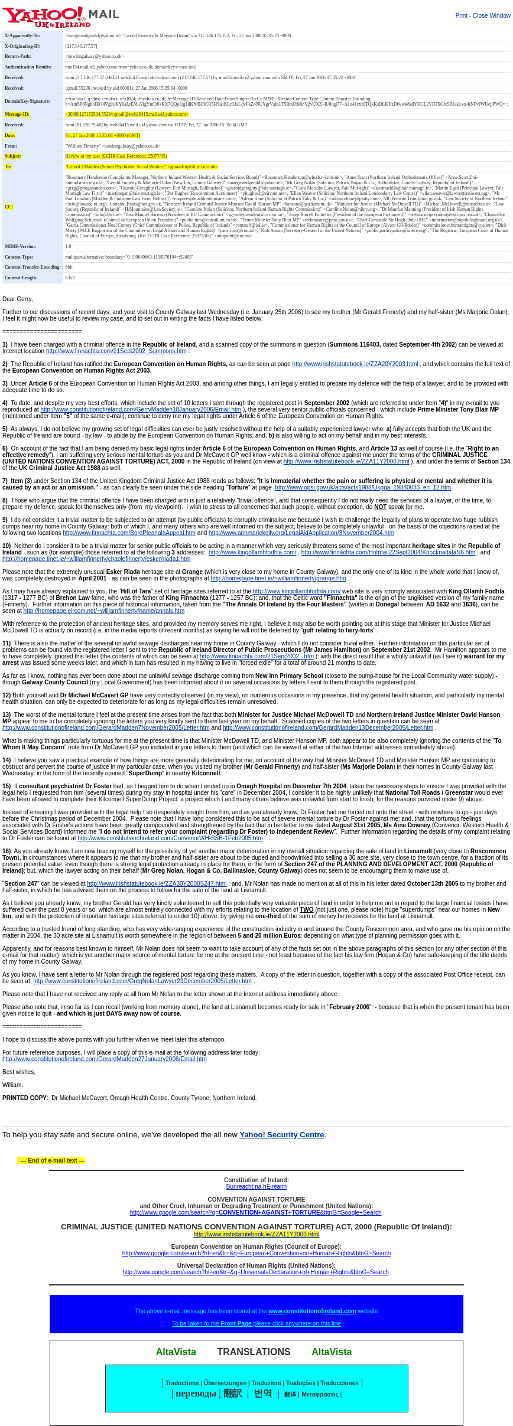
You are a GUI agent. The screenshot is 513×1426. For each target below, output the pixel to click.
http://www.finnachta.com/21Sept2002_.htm (257, 656)
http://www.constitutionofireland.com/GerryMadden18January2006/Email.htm (141, 409)
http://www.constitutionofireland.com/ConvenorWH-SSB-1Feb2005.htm (169, 838)
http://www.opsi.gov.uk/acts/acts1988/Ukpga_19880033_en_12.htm (363, 487)
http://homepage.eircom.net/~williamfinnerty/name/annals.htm (104, 611)
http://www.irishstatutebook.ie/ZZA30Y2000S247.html (156, 883)
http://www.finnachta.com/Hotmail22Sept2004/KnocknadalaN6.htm (388, 552)
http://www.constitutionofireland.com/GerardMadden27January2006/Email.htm (104, 1059)
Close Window (492, 15)
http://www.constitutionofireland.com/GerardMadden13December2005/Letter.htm (328, 728)
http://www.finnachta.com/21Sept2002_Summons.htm (116, 351)
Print (462, 15)
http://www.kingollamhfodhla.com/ (252, 552)
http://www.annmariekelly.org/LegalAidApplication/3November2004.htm (301, 533)
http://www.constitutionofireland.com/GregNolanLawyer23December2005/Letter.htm (142, 981)
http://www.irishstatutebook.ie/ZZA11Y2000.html (347, 461)
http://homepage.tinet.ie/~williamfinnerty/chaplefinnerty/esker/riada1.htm (96, 559)
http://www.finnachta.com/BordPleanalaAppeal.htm (129, 533)
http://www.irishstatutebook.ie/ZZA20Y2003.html (355, 364)
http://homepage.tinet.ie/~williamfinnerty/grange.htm (278, 578)
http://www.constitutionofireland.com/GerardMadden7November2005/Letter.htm (106, 728)
